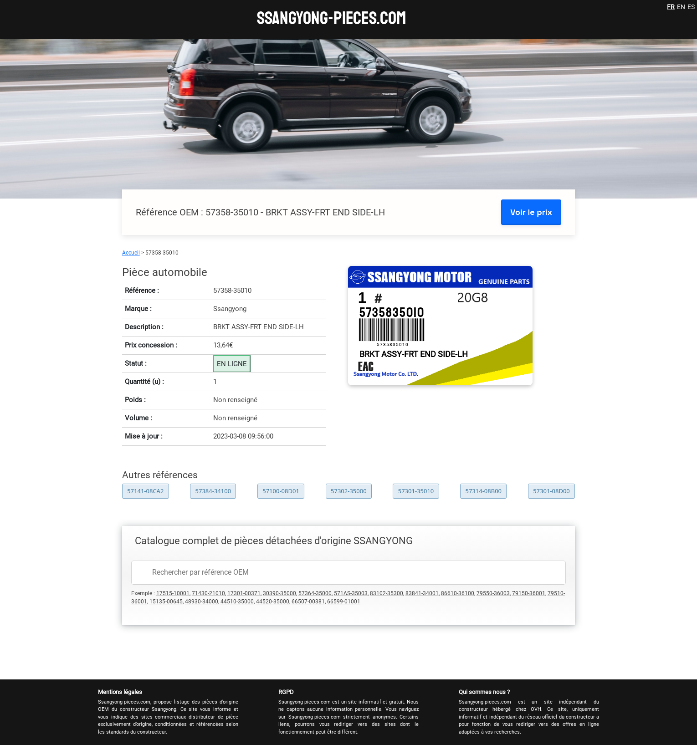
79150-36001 (528, 593)
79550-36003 (493, 593)
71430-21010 (208, 593)
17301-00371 (244, 593)
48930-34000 (201, 601)
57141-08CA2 (145, 491)
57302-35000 (349, 491)
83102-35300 (386, 593)
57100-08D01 (280, 491)
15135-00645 (166, 601)
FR (671, 6)
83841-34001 (422, 593)
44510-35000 (237, 601)
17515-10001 (173, 593)
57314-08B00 (483, 491)
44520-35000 (272, 601)
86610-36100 (457, 593)
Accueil (131, 253)
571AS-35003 (351, 593)
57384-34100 (213, 491)
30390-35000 (279, 593)
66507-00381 (308, 601)
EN (681, 6)
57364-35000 (315, 593)
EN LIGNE (232, 364)
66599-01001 (343, 601)
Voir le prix (531, 212)
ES (691, 6)
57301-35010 (416, 491)
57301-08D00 (551, 491)
